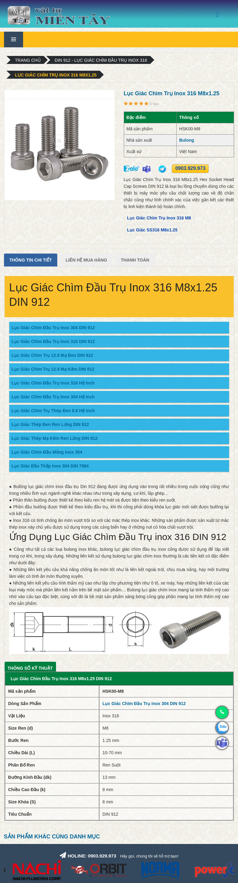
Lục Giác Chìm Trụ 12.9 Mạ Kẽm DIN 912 (53, 369)
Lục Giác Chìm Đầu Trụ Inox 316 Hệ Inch (53, 382)
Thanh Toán (135, 260)
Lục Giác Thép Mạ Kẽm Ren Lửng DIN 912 (55, 438)
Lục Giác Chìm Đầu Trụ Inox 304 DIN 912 (53, 327)
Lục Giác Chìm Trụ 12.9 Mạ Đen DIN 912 (52, 355)
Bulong (186, 140)
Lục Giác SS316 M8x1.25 (152, 229)
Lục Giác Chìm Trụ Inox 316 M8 (159, 217)
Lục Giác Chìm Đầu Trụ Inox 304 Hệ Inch (53, 396)
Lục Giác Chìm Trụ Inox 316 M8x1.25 (56, 75)
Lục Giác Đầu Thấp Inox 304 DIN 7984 (50, 465)
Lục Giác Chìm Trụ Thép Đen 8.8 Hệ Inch (53, 410)
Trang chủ (28, 60)
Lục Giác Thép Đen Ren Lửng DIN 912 (50, 424)
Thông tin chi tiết (31, 260)
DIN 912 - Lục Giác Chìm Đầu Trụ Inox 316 (101, 60)
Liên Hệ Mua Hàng (86, 260)
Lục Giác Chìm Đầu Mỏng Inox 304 (47, 452)
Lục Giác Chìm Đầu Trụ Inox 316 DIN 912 (53, 341)
